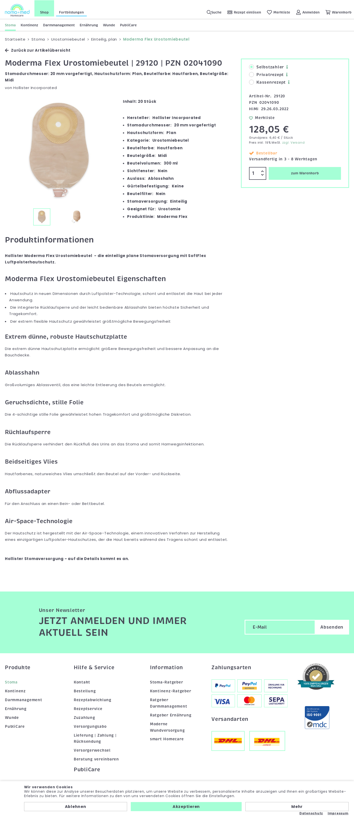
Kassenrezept (267, 82)
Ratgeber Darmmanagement (168, 703)
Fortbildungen (71, 12)
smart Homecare (167, 739)
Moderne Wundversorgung (167, 727)
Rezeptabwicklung (92, 700)
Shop (44, 12)
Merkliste (262, 117)
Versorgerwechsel (92, 750)
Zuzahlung (84, 717)
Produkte (17, 667)
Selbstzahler (266, 67)
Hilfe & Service (94, 667)
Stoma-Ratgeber (166, 682)
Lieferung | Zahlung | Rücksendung (95, 738)
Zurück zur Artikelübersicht (37, 50)
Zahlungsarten (231, 667)
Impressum (338, 813)
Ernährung (89, 25)
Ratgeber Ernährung (171, 715)
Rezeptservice (88, 708)
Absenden (331, 627)
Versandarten (229, 719)
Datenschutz (311, 813)
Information (166, 667)
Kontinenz (29, 25)
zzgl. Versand (293, 142)
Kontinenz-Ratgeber (170, 691)
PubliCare (128, 25)
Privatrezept (266, 74)
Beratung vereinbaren (96, 759)
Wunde (109, 25)
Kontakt (82, 682)
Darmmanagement (59, 25)
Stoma (10, 25)
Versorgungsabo (90, 726)
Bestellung (85, 691)
